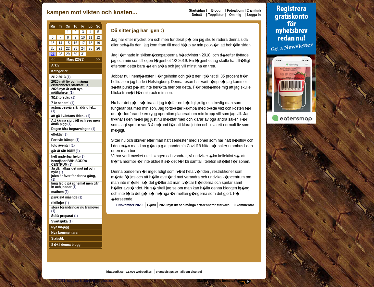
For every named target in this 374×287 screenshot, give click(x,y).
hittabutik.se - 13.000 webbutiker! (129, 271)
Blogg (215, 10)
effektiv (57, 134)
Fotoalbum (235, 10)
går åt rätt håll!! (63, 151)
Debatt (197, 15)
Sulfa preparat (62, 216)
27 (53, 54)
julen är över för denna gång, (73, 176)
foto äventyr (61, 145)
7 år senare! (60, 103)
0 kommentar (244, 205)
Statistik (57, 238)
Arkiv (55, 65)
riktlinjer (58, 203)
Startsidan (197, 10)
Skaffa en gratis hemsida (216, 280)
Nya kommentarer (65, 232)
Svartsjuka (60, 221)
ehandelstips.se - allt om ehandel (179, 271)
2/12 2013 (59, 77)
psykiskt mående (64, 197)
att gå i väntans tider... (68, 116)
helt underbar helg (66, 156)
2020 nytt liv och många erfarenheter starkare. (69, 83)
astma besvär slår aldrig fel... (73, 107)
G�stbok (254, 11)
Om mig (235, 15)
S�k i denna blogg (66, 244)
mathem (58, 192)
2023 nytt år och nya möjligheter (66, 90)
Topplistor (216, 15)
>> (98, 59)
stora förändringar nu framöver (75, 207)
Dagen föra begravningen (71, 129)
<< (53, 59)
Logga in (254, 15)
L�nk (152, 205)
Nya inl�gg (60, 227)
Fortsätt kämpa (63, 140)
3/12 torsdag (61, 97)
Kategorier (59, 71)
